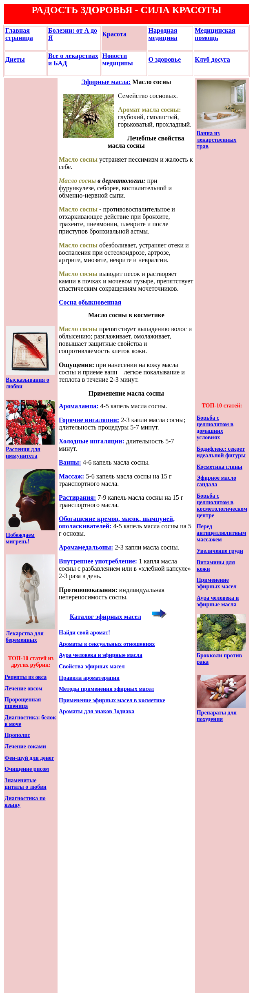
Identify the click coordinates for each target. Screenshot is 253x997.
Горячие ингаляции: (89, 419)
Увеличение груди (220, 551)
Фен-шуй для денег (29, 758)
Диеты (15, 59)
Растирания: (77, 497)
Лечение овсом (23, 688)
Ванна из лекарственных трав (217, 139)
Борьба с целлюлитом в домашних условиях (215, 428)
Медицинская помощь (215, 34)
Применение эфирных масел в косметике (112, 700)
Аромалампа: (79, 406)
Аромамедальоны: (86, 547)
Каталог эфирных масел (105, 616)
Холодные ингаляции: (91, 441)
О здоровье (165, 59)
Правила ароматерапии (89, 678)
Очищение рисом (26, 769)
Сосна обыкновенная (90, 302)
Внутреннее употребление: (98, 561)
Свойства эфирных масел (92, 666)
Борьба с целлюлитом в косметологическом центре (222, 506)
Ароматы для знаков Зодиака (96, 711)
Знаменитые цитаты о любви (25, 783)
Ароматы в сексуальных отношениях (107, 644)
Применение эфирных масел (217, 583)
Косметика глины (219, 467)
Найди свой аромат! (84, 633)
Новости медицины (117, 59)
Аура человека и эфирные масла (100, 655)
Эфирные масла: (106, 81)
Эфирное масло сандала (216, 481)
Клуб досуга (212, 59)
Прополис (17, 735)
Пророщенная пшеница (22, 703)
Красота (114, 34)
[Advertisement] (30, 202)
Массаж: (71, 476)
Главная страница (19, 34)
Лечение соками (25, 746)
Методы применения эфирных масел (106, 689)
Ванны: (70, 462)
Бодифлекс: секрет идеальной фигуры (221, 452)
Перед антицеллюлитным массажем (221, 533)
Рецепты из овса (25, 677)
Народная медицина (163, 34)
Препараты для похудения (217, 716)
